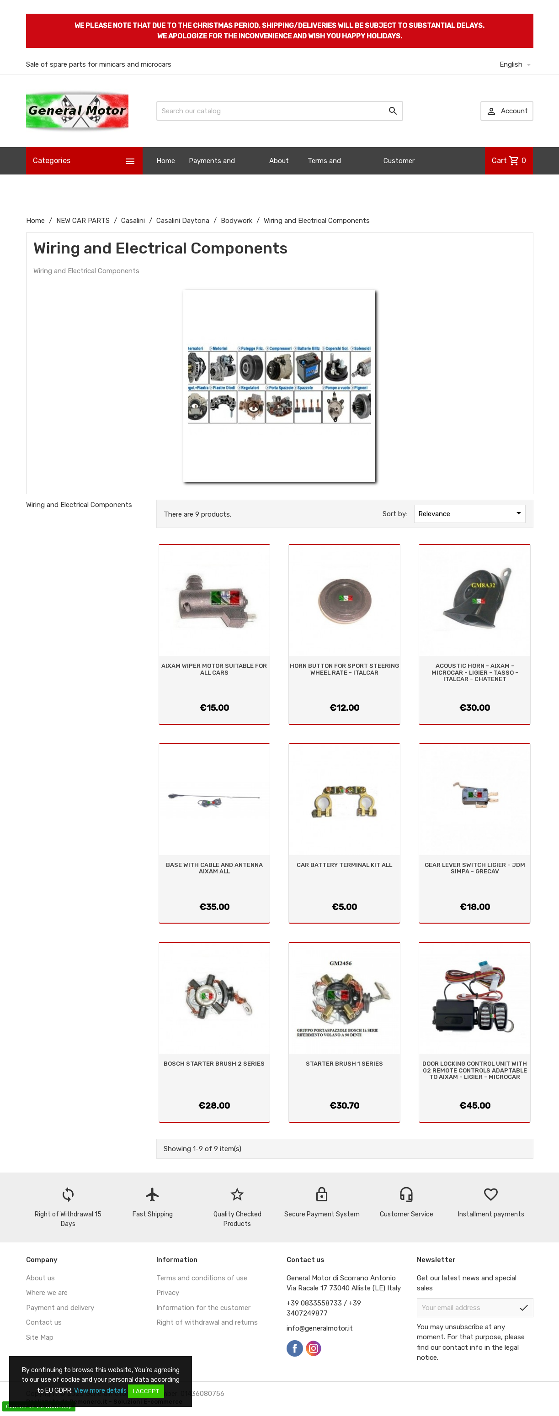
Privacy (167, 1293)
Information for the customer (203, 1308)
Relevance (471, 512)
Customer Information (402, 174)
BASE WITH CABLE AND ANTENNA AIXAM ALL (214, 868)
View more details (100, 1391)
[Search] (279, 111)
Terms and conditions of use (201, 1278)
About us (279, 174)
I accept (146, 1391)
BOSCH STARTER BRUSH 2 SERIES (214, 1063)
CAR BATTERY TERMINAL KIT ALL (344, 864)
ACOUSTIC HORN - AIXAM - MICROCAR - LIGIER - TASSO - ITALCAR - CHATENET (474, 672)
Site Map (39, 1337)
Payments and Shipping (212, 174)
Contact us (44, 1322)
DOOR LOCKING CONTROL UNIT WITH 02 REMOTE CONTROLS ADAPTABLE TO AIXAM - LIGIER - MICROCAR (474, 1070)
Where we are (47, 1293)
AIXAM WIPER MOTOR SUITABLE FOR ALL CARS (214, 669)
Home (165, 161)
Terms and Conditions (325, 174)
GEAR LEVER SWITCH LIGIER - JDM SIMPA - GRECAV (475, 868)
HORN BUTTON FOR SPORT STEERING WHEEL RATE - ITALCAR (344, 669)
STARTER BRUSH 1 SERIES (344, 1063)
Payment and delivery (60, 1308)
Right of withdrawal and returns (207, 1322)
